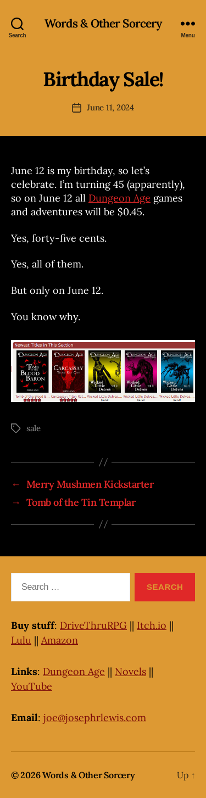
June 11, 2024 (110, 107)
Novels (130, 671)
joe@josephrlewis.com (94, 717)
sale (33, 428)
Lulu (21, 640)
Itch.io (151, 625)
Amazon (59, 640)
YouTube (31, 686)
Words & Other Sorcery (103, 23)
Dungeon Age (119, 198)
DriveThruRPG (93, 625)
